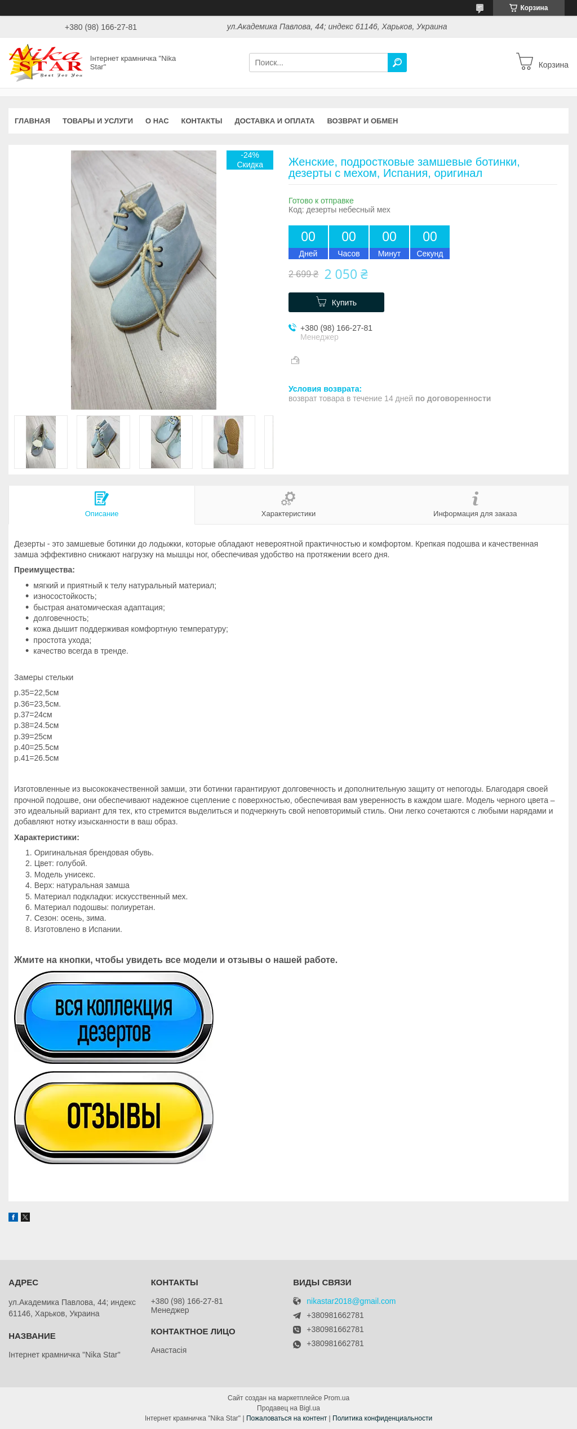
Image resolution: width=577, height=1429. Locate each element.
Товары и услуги (98, 121)
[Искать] (397, 62)
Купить (344, 302)
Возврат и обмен (362, 121)
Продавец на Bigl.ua (288, 1408)
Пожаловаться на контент (286, 1418)
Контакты (202, 121)
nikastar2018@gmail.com (351, 1301)
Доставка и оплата (274, 121)
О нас (157, 121)
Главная (32, 121)
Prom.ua (336, 1398)
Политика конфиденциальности (382, 1418)
